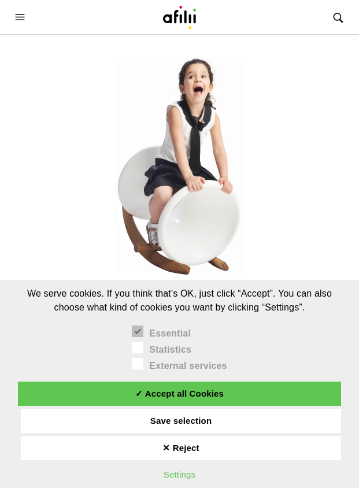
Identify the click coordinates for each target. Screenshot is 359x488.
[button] (21, 17)
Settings (179, 474)
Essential (161, 332)
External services (179, 364)
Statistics (161, 348)
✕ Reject (180, 448)
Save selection (181, 421)
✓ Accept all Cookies (179, 393)
